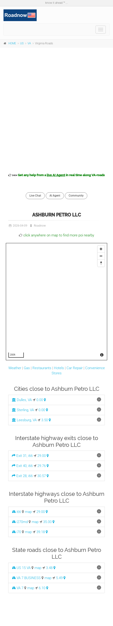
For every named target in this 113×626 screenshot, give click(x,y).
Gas (27, 368)
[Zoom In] (101, 249)
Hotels (59, 368)
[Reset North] (101, 263)
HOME (12, 43)
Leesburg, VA (24, 420)
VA (29, 43)
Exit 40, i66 (22, 466)
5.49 (61, 578)
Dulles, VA (22, 400)
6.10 (43, 588)
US (22, 43)
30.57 (43, 476)
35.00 (49, 522)
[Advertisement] (56, 109)
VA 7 (17, 588)
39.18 (42, 532)
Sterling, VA (23, 410)
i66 (16, 512)
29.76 (43, 466)
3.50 (46, 420)
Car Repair (75, 368)
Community (76, 195)
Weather (14, 368)
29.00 (43, 456)
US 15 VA (21, 568)
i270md (20, 522)
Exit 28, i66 (22, 476)
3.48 (51, 568)
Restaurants (41, 368)
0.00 (41, 400)
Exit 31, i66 (22, 456)
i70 (16, 532)
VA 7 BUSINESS (26, 578)
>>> (56, 175)
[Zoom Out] (101, 256)
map (28, 512)
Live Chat (35, 195)
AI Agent (54, 195)
